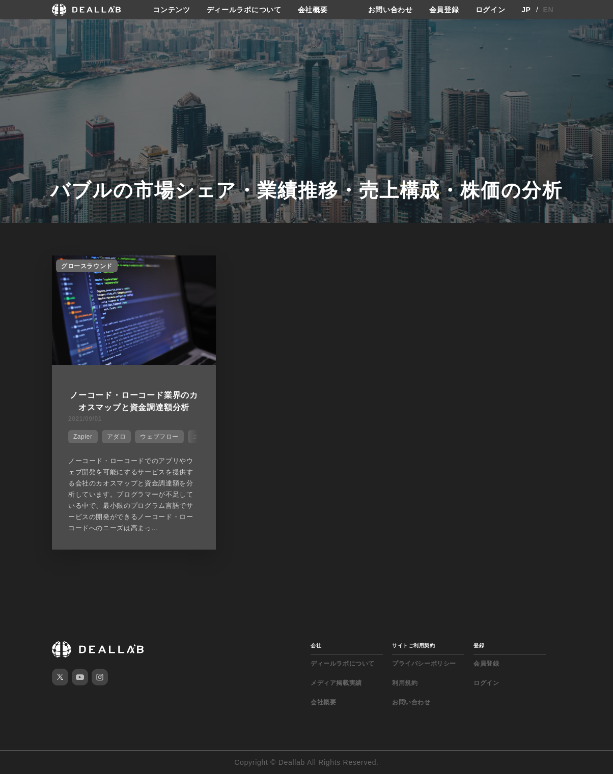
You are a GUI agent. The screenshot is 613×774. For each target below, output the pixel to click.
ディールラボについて (244, 10)
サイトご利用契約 (413, 645)
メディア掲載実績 (336, 682)
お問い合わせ (390, 10)
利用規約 (404, 682)
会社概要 (313, 10)
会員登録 (444, 10)
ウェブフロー (159, 436)
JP (526, 10)
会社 (316, 645)
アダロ (116, 436)
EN (548, 10)
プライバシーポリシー (424, 663)
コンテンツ (171, 10)
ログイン (491, 10)
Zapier (83, 436)
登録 (478, 645)
